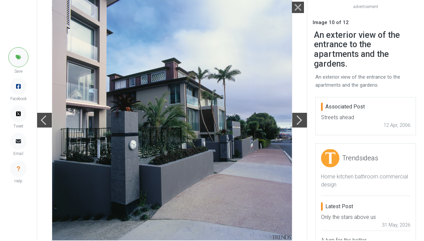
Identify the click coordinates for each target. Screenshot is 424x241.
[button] (18, 57)
